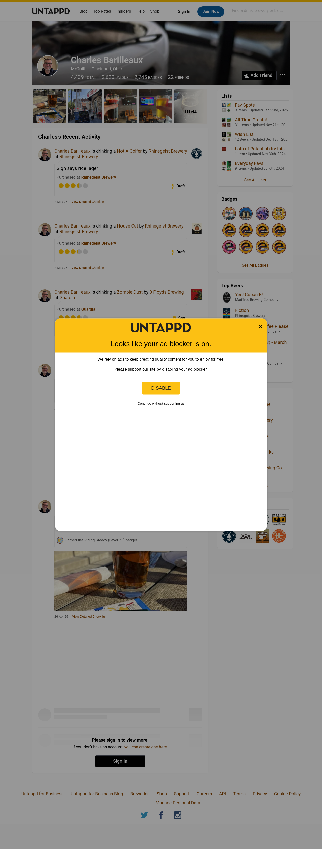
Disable (161, 388)
